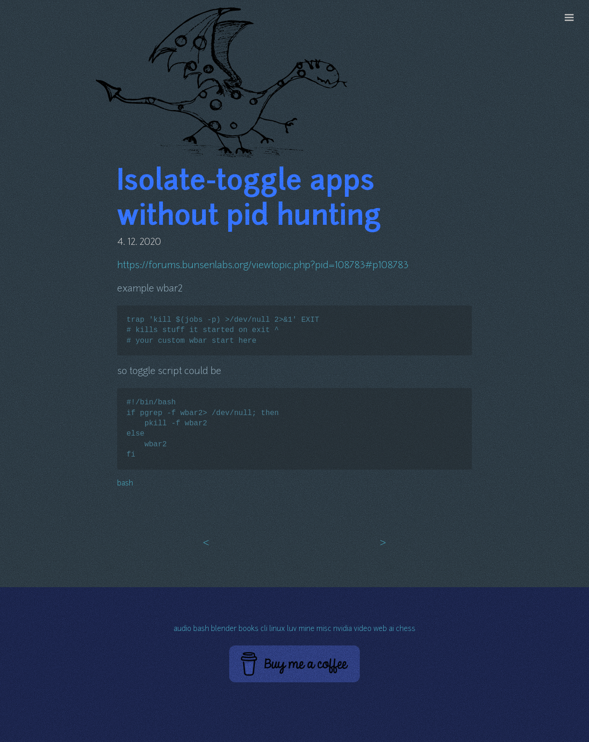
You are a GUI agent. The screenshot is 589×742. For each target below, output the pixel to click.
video (363, 629)
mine (307, 629)
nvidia (342, 629)
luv (292, 629)
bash (125, 483)
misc (323, 629)
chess (405, 629)
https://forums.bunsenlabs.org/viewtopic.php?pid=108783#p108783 (262, 265)
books (248, 629)
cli (263, 629)
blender (224, 629)
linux (277, 629)
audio (182, 629)
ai (391, 629)
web (380, 629)
